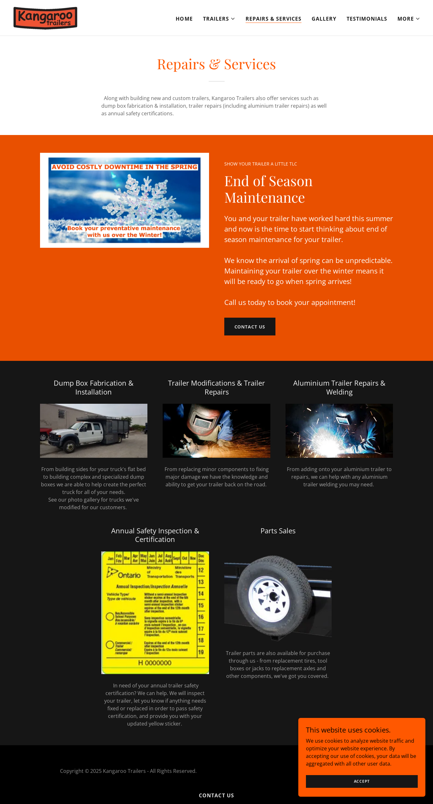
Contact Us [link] (216, 795)
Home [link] (184, 18)
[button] (219, 19)
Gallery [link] (324, 18)
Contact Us (250, 327)
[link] (45, 17)
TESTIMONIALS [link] (367, 18)
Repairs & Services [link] (273, 18)
